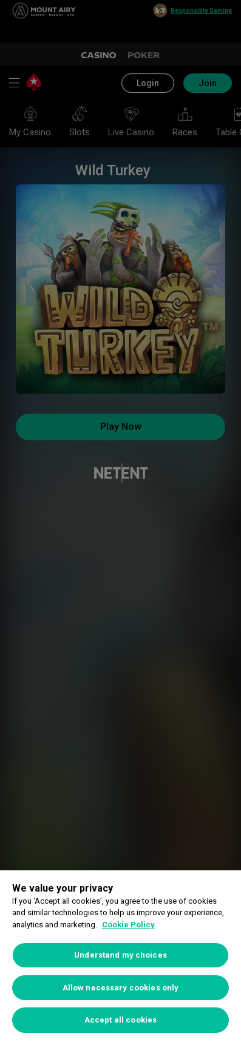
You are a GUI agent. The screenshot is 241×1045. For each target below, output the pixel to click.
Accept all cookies (120, 1019)
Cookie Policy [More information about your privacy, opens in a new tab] (128, 924)
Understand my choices (120, 954)
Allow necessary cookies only (121, 987)
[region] (120, 957)
